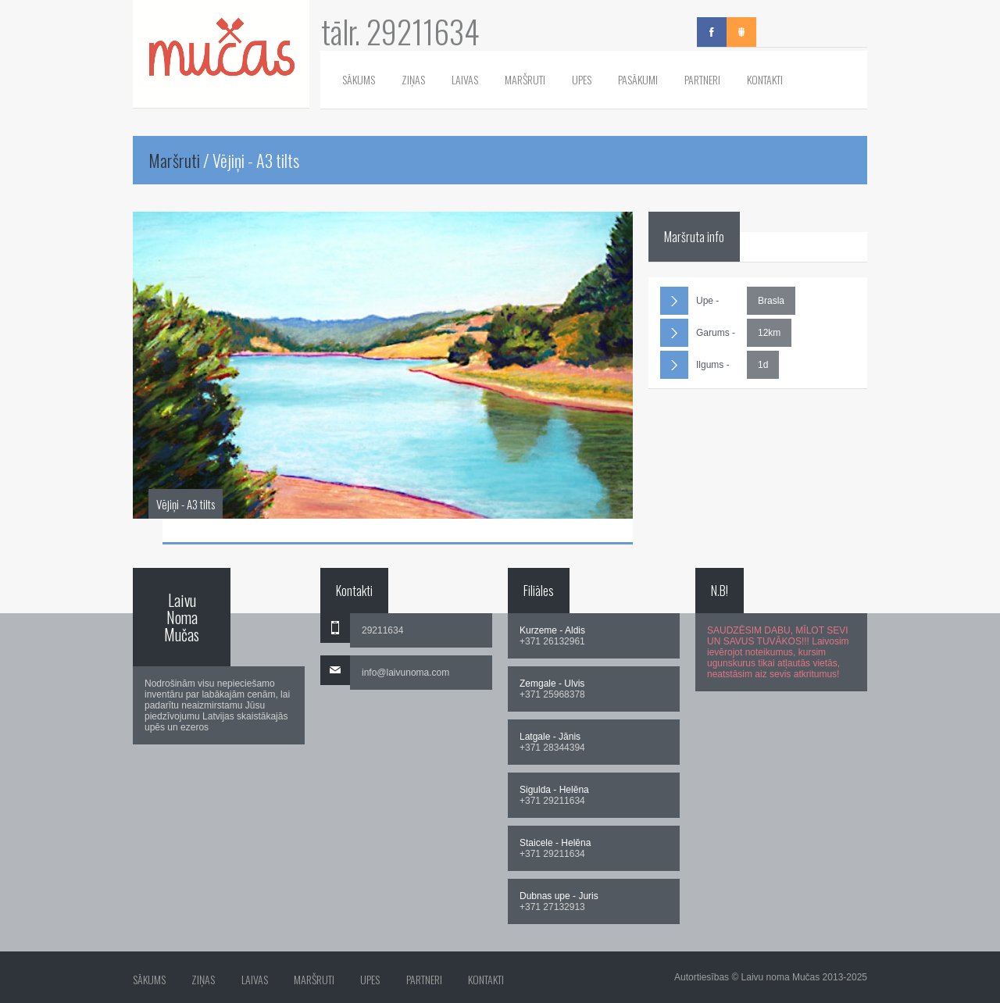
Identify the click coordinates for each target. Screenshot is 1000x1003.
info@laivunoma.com (405, 672)
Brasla (771, 300)
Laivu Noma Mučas (181, 617)
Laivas (465, 79)
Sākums (358, 79)
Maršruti (525, 79)
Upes (581, 79)
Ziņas (413, 79)
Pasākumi (638, 79)
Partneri (702, 79)
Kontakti (765, 79)
